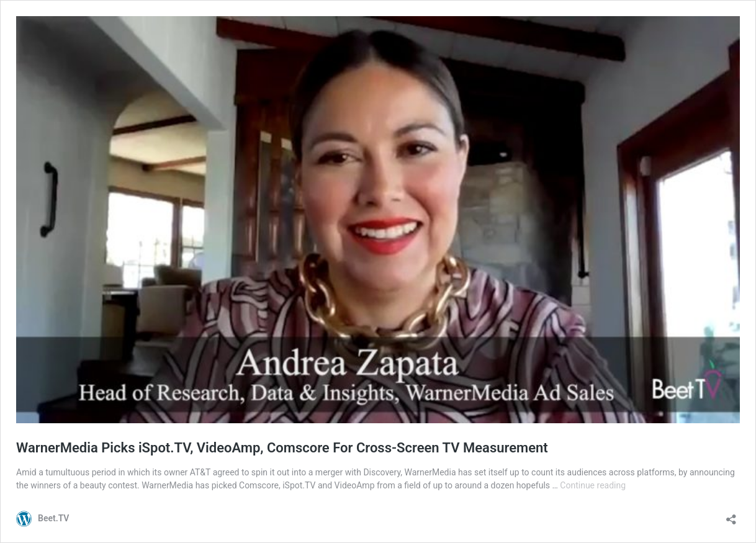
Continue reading (593, 485)
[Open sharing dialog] (731, 515)
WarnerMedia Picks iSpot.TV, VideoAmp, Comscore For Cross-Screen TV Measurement (282, 447)
